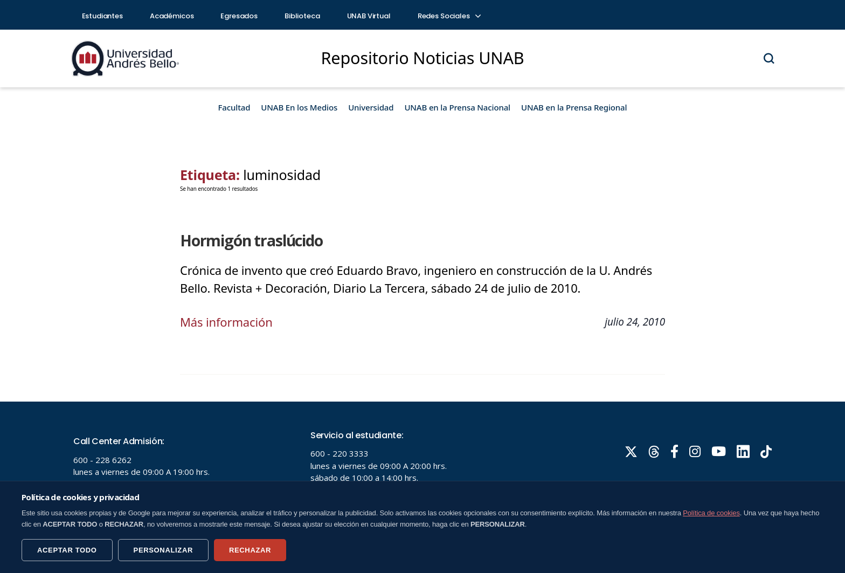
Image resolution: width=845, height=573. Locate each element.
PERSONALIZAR (163, 550)
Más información (226, 322)
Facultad (234, 107)
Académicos (172, 16)
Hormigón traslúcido (251, 240)
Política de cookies (711, 513)
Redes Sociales (449, 16)
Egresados (239, 16)
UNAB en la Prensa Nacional (457, 107)
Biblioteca (302, 16)
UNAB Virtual (369, 16)
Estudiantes (102, 16)
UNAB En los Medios (299, 107)
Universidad (370, 107)
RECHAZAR (250, 550)
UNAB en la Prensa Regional (574, 107)
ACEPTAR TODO (67, 550)
